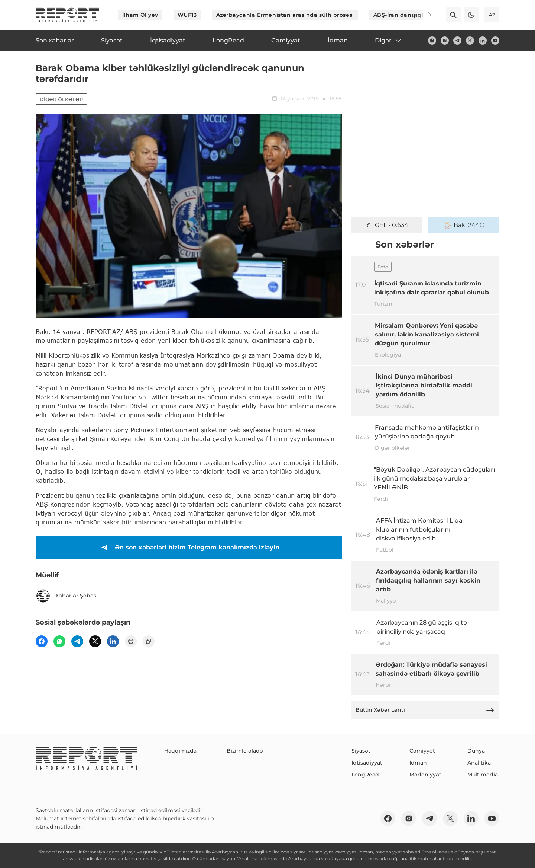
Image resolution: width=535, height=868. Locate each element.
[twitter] (470, 40)
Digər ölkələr (61, 99)
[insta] (445, 40)
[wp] (59, 641)
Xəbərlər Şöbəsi (67, 595)
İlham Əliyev (140, 15)
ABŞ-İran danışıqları (402, 15)
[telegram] (457, 40)
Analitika (479, 762)
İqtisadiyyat (366, 762)
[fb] (432, 40)
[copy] (149, 641)
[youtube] (495, 40)
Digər (388, 40)
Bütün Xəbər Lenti (425, 710)
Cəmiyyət (422, 750)
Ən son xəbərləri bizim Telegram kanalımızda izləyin (188, 547)
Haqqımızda (180, 750)
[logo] (68, 14)
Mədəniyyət (425, 774)
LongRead (365, 774)
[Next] (424, 14)
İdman (418, 762)
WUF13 (187, 15)
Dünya (476, 750)
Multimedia (482, 774)
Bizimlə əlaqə (245, 750)
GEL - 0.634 (386, 225)
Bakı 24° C (464, 225)
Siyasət (360, 750)
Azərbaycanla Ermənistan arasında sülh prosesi (285, 15)
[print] (131, 641)
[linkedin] (483, 40)
